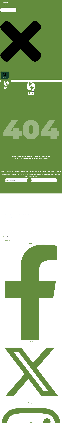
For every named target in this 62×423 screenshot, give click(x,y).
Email (3, 236)
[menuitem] (5, 2)
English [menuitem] (5, 4)
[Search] (29, 180)
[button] (33, 91)
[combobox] (8, 10)
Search (7, 180)
